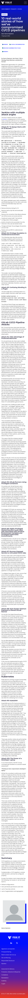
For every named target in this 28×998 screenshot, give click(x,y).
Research (13, 9)
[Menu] (25, 3)
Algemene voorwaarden (8, 946)
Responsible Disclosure (7, 958)
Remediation (4, 975)
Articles (20, 9)
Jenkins (5, 119)
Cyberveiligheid (5, 9)
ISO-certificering (6, 955)
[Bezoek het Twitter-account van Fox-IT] (17, 940)
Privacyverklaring (6, 949)
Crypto (3, 981)
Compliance (4, 972)
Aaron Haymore (9, 33)
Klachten (3, 961)
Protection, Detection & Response (10, 969)
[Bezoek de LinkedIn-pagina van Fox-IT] (11, 940)
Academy (3, 978)
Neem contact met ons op (8, 952)
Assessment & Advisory (7, 966)
